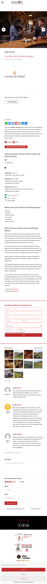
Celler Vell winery (35, 509)
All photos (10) (38, 348)
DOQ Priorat (10, 52)
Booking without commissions (16, 147)
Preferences (23, 578)
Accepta (23, 569)
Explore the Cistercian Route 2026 (15, 509)
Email (6, 494)
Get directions (12, 102)
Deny (23, 574)
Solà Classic (14, 289)
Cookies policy (17, 582)
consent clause (14, 332)
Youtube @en (27, 526)
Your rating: (8, 459)
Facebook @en (19, 526)
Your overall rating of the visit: (13, 478)
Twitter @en (23, 526)
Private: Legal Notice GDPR (27, 582)
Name (6, 486)
